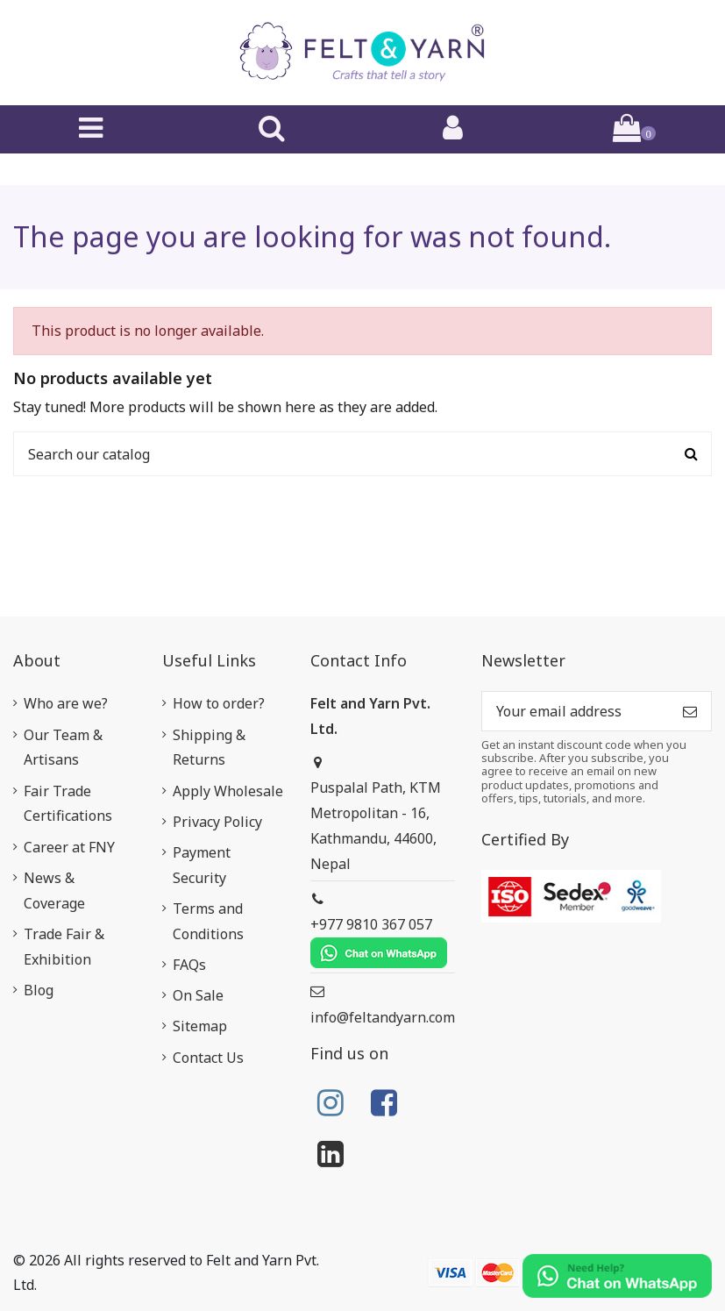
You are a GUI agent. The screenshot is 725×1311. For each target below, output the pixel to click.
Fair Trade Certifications (68, 803)
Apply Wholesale (228, 791)
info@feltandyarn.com (382, 1017)
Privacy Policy (217, 821)
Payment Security (202, 865)
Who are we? (66, 703)
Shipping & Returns (209, 747)
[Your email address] (575, 711)
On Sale (198, 995)
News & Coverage (54, 890)
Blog (38, 990)
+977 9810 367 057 (378, 941)
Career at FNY (69, 847)
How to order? (219, 703)
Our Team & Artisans (63, 747)
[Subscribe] (690, 711)
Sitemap (200, 1026)
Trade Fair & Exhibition (64, 946)
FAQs (189, 964)
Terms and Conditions (208, 921)
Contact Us (208, 1057)
